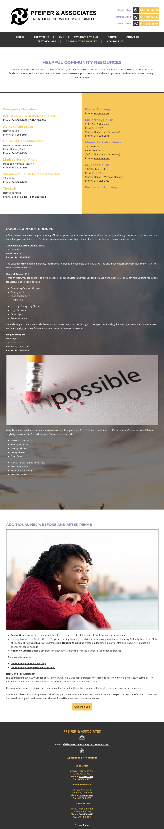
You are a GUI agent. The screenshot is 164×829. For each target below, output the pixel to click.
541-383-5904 (19, 134)
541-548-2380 (22, 350)
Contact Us (115, 41)
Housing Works (71, 642)
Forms (112, 37)
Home (20, 37)
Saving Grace (18, 634)
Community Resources (81, 41)
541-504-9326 (86, 795)
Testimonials (46, 41)
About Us (132, 37)
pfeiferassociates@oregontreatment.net (85, 744)
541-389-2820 (19, 120)
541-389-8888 (22, 257)
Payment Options (86, 37)
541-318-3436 (20, 196)
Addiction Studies (21, 650)
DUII (61, 37)
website (21, 328)
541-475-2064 (19, 167)
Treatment (41, 37)
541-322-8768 (38, 120)
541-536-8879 (86, 814)
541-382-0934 (38, 196)
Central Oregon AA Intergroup (28, 663)
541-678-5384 (102, 158)
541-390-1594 (19, 153)
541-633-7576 (101, 135)
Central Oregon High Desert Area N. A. (33, 667)
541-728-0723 (101, 180)
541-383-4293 (101, 113)
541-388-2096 (19, 182)
